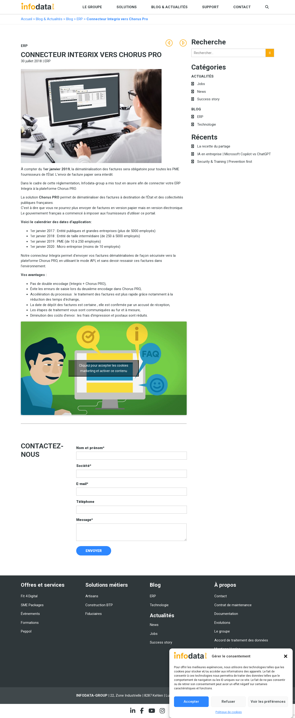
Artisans (91, 596)
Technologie (206, 124)
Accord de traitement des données (241, 640)
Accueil (26, 19)
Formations (30, 623)
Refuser (228, 701)
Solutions (127, 7)
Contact (242, 7)
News (201, 91)
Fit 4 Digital (29, 596)
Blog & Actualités (169, 7)
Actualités (202, 76)
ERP (80, 19)
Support (210, 7)
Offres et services (42, 585)
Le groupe (92, 7)
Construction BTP (99, 605)
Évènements (30, 614)
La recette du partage (213, 146)
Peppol (26, 631)
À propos (225, 585)
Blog (69, 19)
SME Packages (32, 605)
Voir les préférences (268, 701)
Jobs (201, 84)
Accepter (191, 701)
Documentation (226, 614)
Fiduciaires (93, 614)
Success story (208, 99)
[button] (285, 656)
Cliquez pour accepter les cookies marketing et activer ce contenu (103, 368)
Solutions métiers (106, 585)
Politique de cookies (229, 712)
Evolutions (222, 623)
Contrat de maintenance (233, 605)
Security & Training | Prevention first (224, 161)
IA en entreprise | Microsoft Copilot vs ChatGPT (234, 154)
